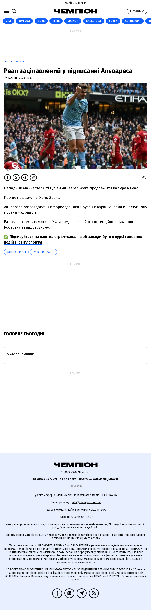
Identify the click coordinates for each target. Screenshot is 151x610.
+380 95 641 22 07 (82, 517)
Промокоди (75, 485)
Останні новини (20, 354)
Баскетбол (93, 21)
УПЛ (8, 21)
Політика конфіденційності (98, 479)
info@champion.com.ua (86, 502)
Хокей (113, 21)
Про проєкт (68, 479)
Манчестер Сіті (16, 252)
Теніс (56, 21)
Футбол (24, 21)
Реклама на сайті (45, 479)
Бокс (41, 21)
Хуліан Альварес (43, 252)
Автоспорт (133, 21)
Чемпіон (8, 61)
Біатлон (72, 21)
